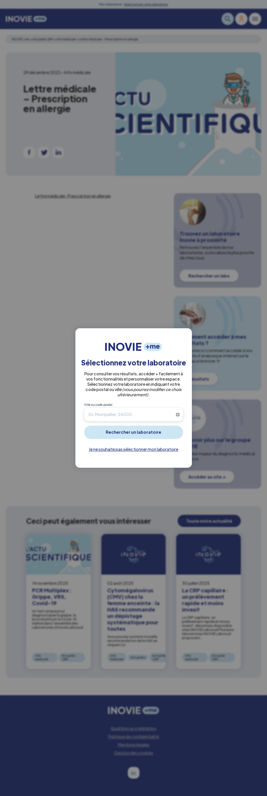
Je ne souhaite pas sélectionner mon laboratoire (133, 449)
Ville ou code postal (98, 404)
